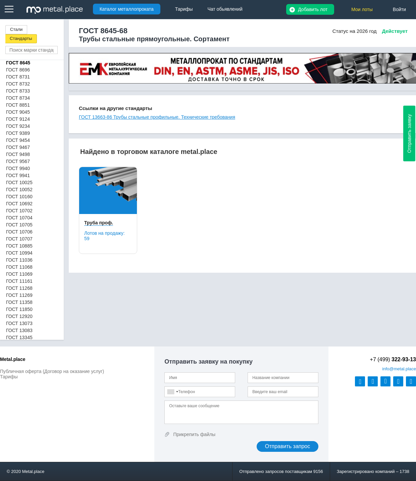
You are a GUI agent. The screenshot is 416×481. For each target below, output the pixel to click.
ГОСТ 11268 (19, 288)
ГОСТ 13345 (19, 337)
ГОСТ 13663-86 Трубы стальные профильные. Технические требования (157, 117)
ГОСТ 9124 (18, 119)
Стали (16, 29)
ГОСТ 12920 (19, 316)
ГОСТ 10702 (19, 210)
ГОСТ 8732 (18, 84)
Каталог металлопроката (127, 9)
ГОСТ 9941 (18, 175)
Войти (399, 9)
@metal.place (399, 368)
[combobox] (172, 392)
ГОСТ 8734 (18, 98)
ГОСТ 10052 (19, 189)
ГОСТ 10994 (19, 253)
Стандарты (21, 38)
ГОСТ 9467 (18, 147)
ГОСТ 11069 (19, 274)
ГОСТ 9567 (18, 161)
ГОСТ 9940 (18, 168)
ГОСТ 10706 (19, 231)
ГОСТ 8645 (18, 62)
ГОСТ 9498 (18, 154)
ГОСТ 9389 (18, 133)
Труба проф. (98, 222)
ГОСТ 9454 (18, 140)
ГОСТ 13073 (19, 323)
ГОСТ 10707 (19, 239)
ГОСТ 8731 (18, 76)
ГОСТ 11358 (19, 302)
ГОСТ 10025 (19, 182)
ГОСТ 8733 (18, 91)
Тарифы (9, 376)
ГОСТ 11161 (19, 281)
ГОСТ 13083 (19, 330)
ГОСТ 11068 (19, 267)
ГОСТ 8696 (18, 69)
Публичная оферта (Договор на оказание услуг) (52, 371)
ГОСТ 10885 (19, 246)
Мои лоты (362, 9)
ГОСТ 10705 (19, 224)
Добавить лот (312, 9)
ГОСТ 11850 (19, 309)
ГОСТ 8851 (18, 105)
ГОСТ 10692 (19, 203)
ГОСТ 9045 (18, 112)
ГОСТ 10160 (19, 196)
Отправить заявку (409, 133)
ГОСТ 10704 (19, 217)
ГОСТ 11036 (19, 260)
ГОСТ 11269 (19, 295)
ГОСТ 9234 (18, 126)
